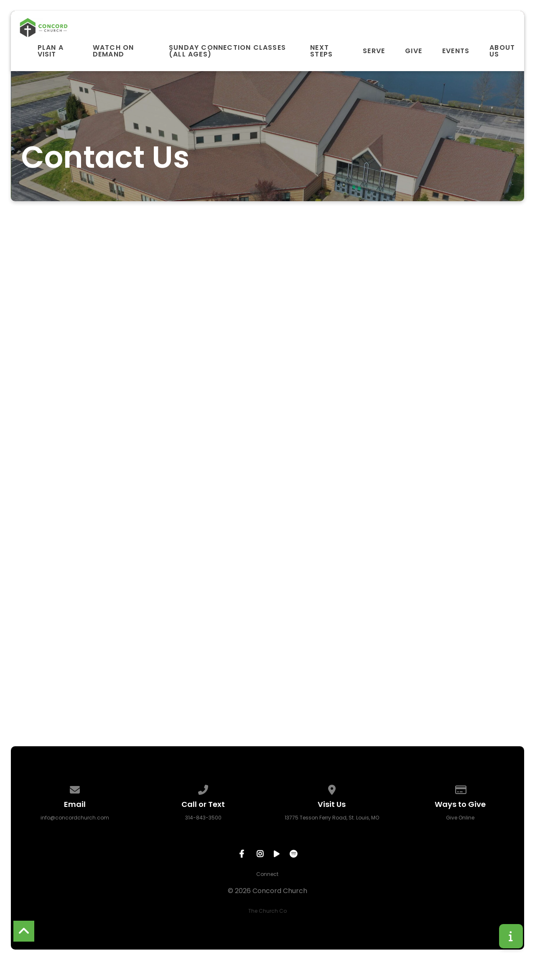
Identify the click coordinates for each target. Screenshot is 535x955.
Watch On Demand (113, 51)
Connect (267, 874)
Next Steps (321, 51)
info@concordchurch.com (75, 817)
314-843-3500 (203, 817)
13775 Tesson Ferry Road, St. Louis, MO (332, 817)
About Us (502, 51)
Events (455, 51)
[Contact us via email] (75, 788)
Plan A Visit (51, 51)
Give (413, 51)
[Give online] (460, 788)
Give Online (460, 817)
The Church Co (267, 910)
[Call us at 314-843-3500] (203, 788)
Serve (374, 51)
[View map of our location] (332, 788)
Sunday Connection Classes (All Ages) (227, 51)
